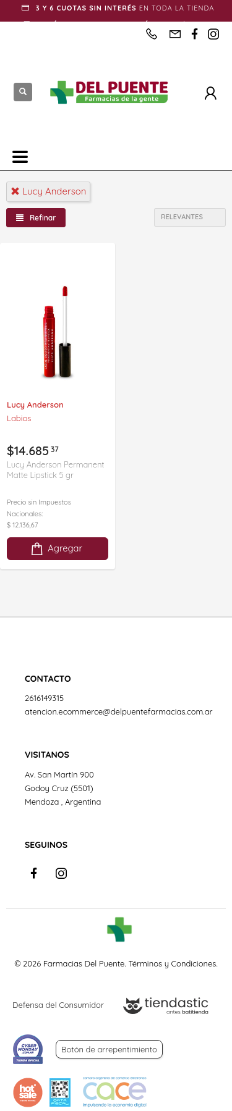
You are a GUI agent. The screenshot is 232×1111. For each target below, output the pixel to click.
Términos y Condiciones (172, 963)
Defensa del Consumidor (58, 1005)
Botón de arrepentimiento (109, 1049)
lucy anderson (48, 191)
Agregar (55, 548)
